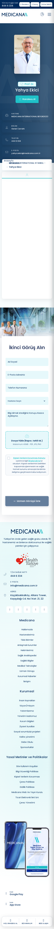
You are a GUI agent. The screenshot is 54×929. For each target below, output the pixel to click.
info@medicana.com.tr (23, 585)
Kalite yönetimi (27, 736)
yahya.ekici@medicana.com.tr (25, 153)
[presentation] (27, 486)
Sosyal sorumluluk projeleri (27, 731)
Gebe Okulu (27, 742)
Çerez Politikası (27, 781)
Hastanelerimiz (27, 634)
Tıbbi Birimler (27, 639)
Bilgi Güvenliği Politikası (27, 771)
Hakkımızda (27, 629)
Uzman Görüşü (27, 671)
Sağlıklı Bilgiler (27, 660)
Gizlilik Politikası (27, 787)
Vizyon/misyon (27, 705)
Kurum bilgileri (27, 721)
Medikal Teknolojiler (27, 665)
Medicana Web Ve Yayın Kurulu (27, 792)
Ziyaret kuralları (27, 726)
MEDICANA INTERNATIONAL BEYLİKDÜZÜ (29, 116)
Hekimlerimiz (27, 650)
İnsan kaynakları (27, 700)
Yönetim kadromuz (27, 716)
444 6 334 (7, 5)
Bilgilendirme (34, 460)
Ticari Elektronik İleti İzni (27, 797)
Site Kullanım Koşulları (27, 766)
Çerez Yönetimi (27, 802)
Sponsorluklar (27, 747)
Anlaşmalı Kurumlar (27, 645)
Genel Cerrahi (17, 128)
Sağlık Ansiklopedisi (27, 655)
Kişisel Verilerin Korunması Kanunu (29, 458)
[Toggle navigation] (49, 14)
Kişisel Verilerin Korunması (27, 776)
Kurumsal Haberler (27, 676)
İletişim (27, 681)
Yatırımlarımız (27, 710)
